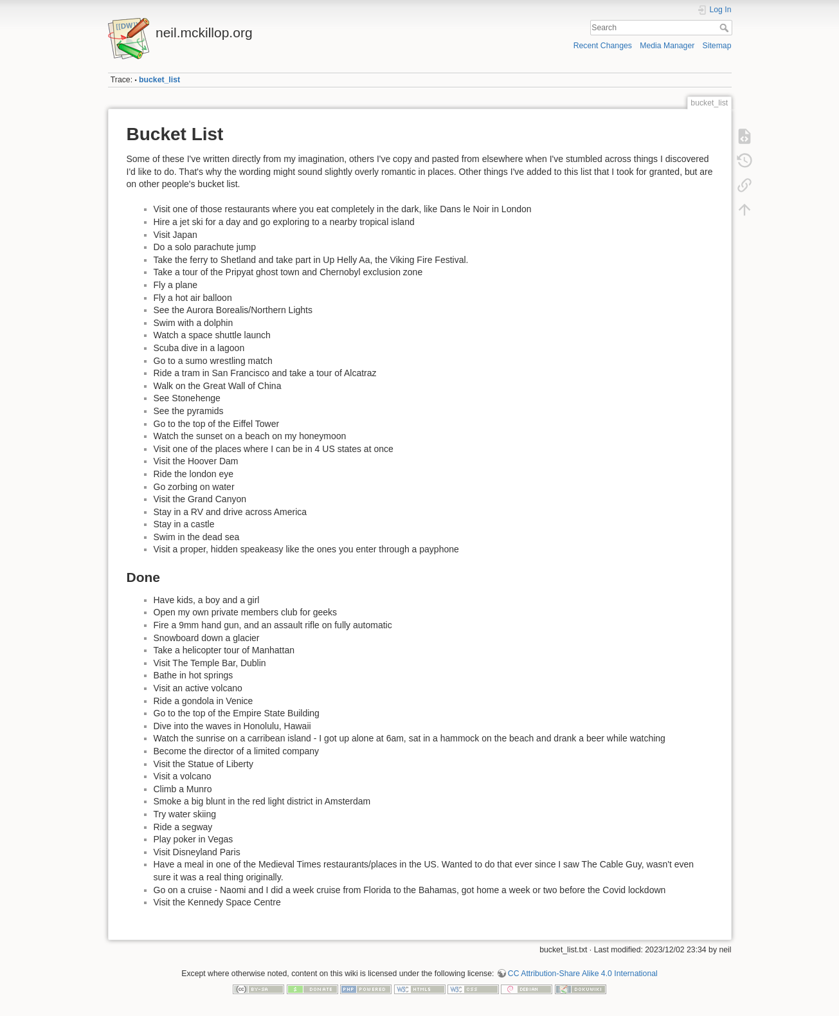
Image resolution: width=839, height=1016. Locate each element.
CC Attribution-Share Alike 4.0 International (583, 973)
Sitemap (717, 45)
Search (725, 27)
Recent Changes (602, 45)
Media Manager (667, 45)
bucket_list (159, 79)
